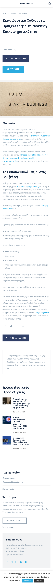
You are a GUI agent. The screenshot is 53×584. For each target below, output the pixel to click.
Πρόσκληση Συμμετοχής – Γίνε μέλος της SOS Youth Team (21, 441)
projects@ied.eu (42, 312)
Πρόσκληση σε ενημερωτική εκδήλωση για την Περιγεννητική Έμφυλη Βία (21, 403)
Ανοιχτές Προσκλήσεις (15, 13)
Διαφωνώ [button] (39, 580)
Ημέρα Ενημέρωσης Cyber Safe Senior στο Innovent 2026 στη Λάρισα (20, 422)
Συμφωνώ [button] (27, 580)
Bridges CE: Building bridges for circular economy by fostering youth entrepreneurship (25, 158)
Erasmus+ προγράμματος (28, 186)
